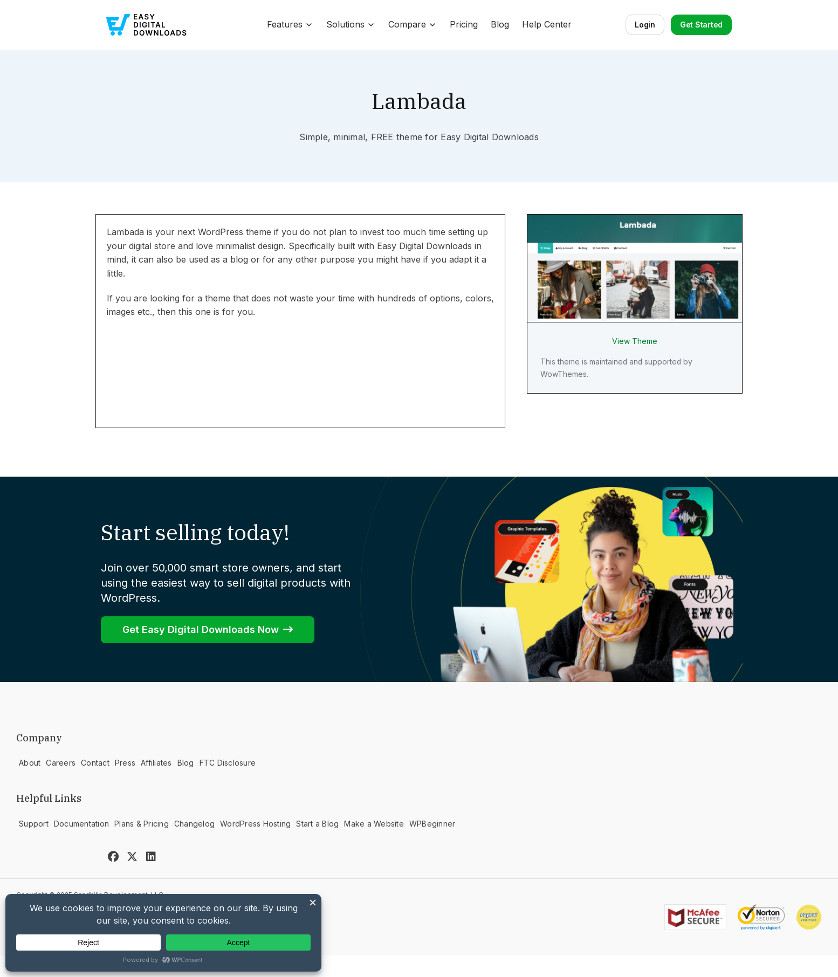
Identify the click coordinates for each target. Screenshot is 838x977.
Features (290, 24)
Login (645, 24)
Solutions (350, 24)
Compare (412, 24)
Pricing (464, 24)
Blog (500, 24)
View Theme (634, 341)
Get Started (701, 24)
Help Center (547, 24)
